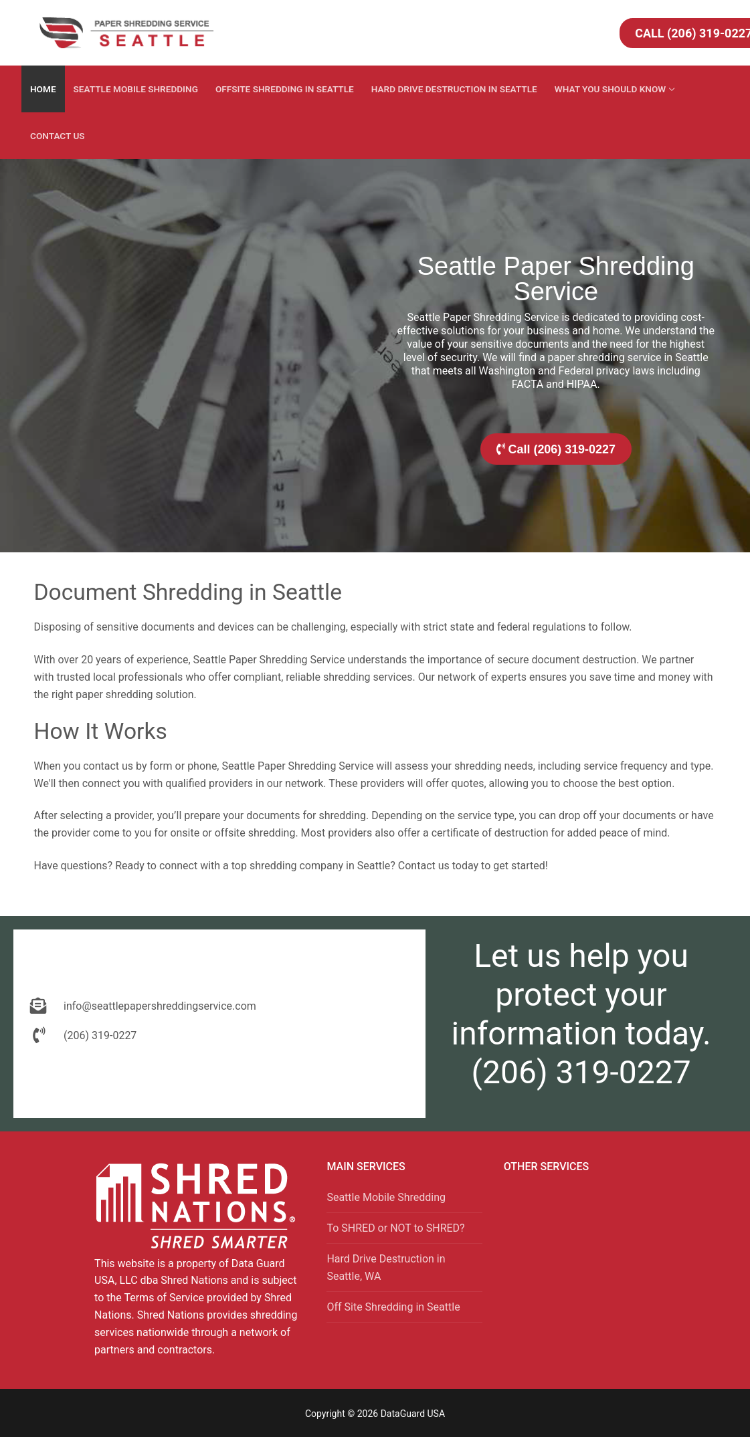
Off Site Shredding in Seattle (393, 1307)
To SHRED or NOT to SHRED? (395, 1228)
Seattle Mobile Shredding (386, 1197)
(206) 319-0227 (581, 1072)
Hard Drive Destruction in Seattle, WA (385, 1267)
